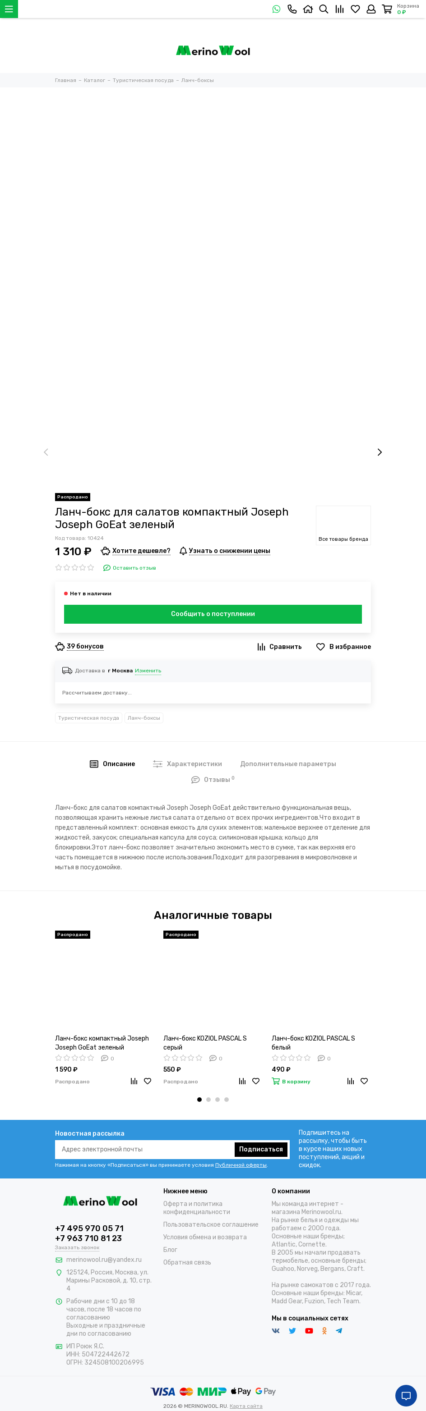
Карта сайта (246, 1406)
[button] (199, 1099)
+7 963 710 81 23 (88, 1238)
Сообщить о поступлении (213, 614)
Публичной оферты (241, 1165)
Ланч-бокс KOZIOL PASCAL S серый (205, 1043)
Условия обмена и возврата (205, 1237)
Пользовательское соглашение (211, 1224)
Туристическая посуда (88, 718)
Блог (170, 1250)
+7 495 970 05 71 (89, 1228)
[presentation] (46, 452)
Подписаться (261, 1149)
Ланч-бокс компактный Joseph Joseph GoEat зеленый (102, 1043)
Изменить (148, 670)
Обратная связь (187, 1262)
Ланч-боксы (144, 718)
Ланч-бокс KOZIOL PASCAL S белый (313, 1043)
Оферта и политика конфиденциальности (196, 1208)
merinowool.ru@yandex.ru (104, 1260)
